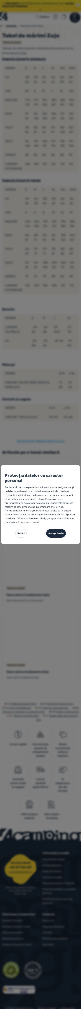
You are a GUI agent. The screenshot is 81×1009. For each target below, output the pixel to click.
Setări (21, 533)
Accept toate (56, 533)
